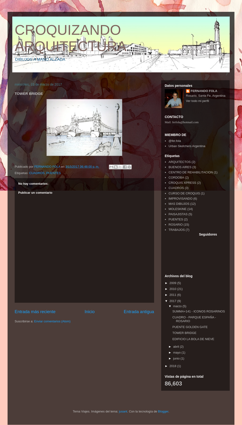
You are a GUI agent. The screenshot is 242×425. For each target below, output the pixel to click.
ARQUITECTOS (180, 162)
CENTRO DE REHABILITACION (191, 172)
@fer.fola (175, 141)
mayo (177, 352)
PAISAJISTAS (178, 214)
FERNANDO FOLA (204, 91)
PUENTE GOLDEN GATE (189, 327)
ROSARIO (176, 224)
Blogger (163, 411)
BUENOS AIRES (180, 167)
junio (177, 358)
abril (176, 346)
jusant (123, 411)
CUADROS (36, 173)
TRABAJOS (177, 230)
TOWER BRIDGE (184, 333)
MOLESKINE (177, 209)
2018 (173, 366)
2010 (173, 289)
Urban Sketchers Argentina (187, 146)
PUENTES (53, 173)
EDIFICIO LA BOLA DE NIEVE (193, 339)
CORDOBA (176, 177)
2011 (173, 295)
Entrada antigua (139, 311)
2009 (173, 283)
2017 (173, 301)
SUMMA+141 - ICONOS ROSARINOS (198, 311)
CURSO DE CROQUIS (184, 193)
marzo (178, 306)
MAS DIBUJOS (179, 204)
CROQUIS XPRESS (182, 182)
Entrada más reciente (35, 311)
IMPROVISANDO (180, 198)
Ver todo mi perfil (197, 101)
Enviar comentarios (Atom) (52, 321)
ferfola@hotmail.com (185, 122)
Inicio (90, 311)
